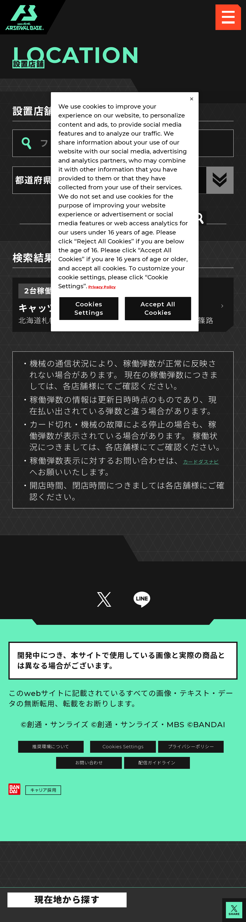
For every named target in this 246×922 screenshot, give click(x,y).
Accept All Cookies (158, 308)
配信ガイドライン (123, 830)
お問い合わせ (180, 805)
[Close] (191, 98)
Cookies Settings (180, 779)
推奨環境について (66, 779)
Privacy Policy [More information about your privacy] (110, 286)
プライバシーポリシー (65, 805)
